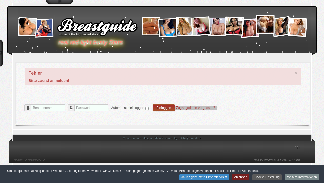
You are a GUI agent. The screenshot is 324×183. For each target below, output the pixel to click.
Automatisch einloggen (128, 108)
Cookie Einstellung (266, 177)
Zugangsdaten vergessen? (196, 108)
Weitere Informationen (302, 177)
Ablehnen (240, 177)
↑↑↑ (297, 147)
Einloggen (163, 108)
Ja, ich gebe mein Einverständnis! (204, 177)
